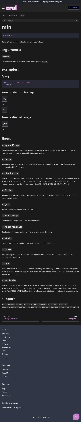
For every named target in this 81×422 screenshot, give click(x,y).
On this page (8, 20)
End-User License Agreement (13, 407)
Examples (5, 357)
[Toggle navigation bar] (3, 7)
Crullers (5, 354)
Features (5, 344)
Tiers (3, 350)
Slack (5, 373)
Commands (6, 340)
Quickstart (6, 337)
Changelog (44, 2)
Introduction (7, 334)
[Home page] (4, 15)
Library (4, 376)
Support (5, 392)
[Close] (79, 1)
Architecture (6, 347)
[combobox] (73, 8)
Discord (6, 369)
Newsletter (6, 395)
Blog (3, 388)
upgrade (59, 2)
